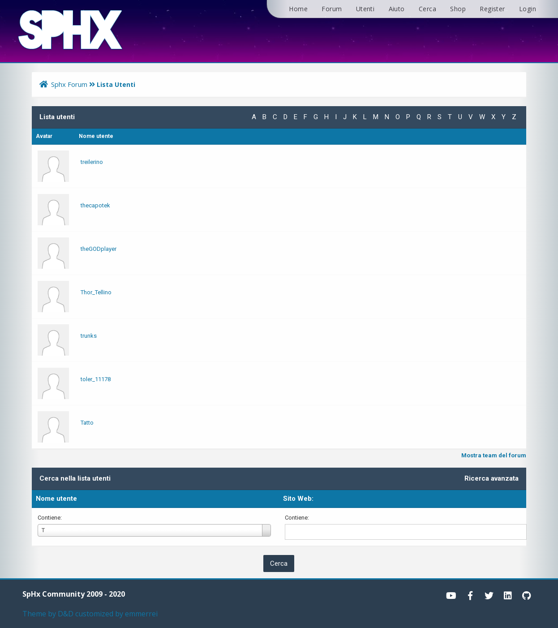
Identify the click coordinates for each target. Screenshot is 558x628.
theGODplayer (98, 248)
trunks (89, 335)
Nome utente (56, 499)
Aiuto (397, 8)
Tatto (87, 422)
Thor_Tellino (96, 292)
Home (298, 8)
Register (492, 8)
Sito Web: (298, 499)
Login (527, 8)
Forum (332, 8)
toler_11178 (96, 379)
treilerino (92, 162)
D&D (65, 614)
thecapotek (95, 205)
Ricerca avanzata (491, 478)
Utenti (365, 8)
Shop (458, 8)
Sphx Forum (69, 84)
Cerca (427, 8)
